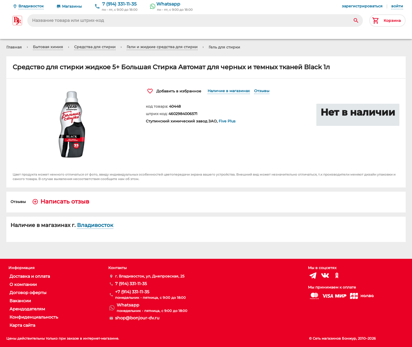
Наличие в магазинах (229, 90)
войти (397, 6)
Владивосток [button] (95, 225)
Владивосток (31, 6)
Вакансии (20, 300)
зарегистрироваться (362, 6)
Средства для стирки (95, 46)
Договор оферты (28, 292)
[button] (73, 124)
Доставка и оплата (29, 276)
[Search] (356, 20)
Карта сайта (22, 325)
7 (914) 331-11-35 (119, 4)
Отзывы (261, 90)
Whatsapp (168, 4)
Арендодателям (27, 308)
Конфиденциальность (33, 317)
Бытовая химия (48, 46)
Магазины (72, 6)
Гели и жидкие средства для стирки (162, 46)
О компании (23, 284)
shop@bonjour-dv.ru (137, 317)
